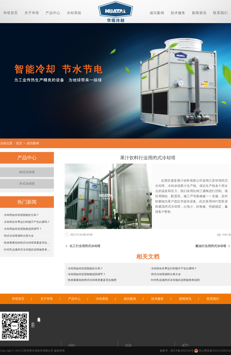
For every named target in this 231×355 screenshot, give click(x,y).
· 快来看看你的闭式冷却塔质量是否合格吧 (27, 242)
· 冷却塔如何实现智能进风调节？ (22, 228)
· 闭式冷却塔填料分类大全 (18, 235)
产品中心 (53, 13)
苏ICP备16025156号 (182, 350)
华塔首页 (10, 13)
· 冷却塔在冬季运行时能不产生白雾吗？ (26, 222)
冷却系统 (74, 13)
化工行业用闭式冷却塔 (84, 246)
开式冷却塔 (27, 183)
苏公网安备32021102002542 (212, 350)
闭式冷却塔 (27, 172)
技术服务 (178, 13)
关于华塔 (31, 13)
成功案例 (157, 13)
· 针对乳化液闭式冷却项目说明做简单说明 (27, 249)
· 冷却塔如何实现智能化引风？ (21, 215)
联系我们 (220, 13)
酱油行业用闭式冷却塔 (210, 246)
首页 (19, 143)
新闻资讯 (199, 13)
